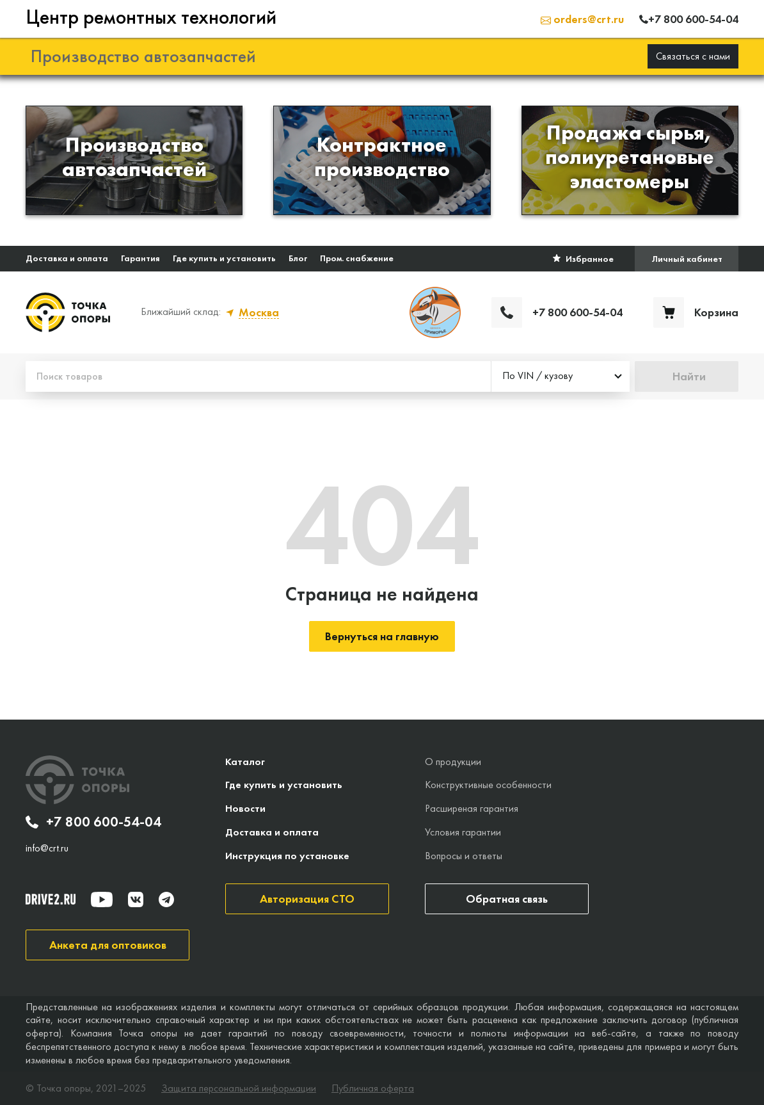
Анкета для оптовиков (107, 944)
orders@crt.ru (582, 19)
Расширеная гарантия (471, 808)
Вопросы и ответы (463, 855)
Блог (298, 258)
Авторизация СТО (307, 898)
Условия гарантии (463, 832)
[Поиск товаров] (258, 376)
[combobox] (560, 376)
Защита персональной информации (238, 1088)
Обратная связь (507, 898)
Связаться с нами (693, 56)
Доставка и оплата (67, 258)
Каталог (245, 761)
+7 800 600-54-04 (93, 822)
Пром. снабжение (357, 258)
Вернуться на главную (382, 636)
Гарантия (140, 258)
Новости (245, 808)
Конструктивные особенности (488, 784)
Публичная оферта (372, 1088)
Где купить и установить (224, 258)
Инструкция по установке (287, 855)
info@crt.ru (47, 848)
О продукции (453, 761)
